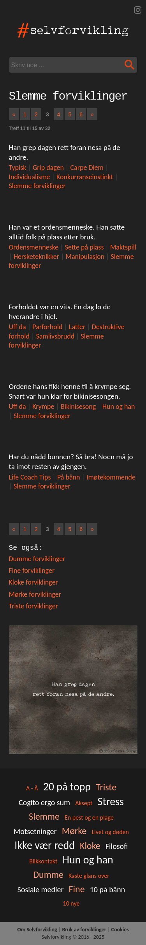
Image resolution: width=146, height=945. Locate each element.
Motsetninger (35, 831)
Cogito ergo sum (44, 802)
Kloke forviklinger (33, 582)
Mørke (74, 830)
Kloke (90, 845)
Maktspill (123, 247)
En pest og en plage (89, 817)
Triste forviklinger (33, 606)
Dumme (48, 874)
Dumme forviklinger (37, 559)
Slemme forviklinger (37, 186)
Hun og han (118, 406)
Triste (106, 787)
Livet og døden (110, 832)
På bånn (68, 477)
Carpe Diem (87, 167)
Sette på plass (84, 247)
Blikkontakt (43, 861)
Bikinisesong (78, 406)
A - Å (32, 788)
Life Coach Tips (30, 477)
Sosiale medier (41, 889)
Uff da (17, 327)
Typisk (17, 167)
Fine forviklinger (32, 570)
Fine (77, 889)
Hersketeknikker (36, 256)
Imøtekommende (110, 477)
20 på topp (67, 786)
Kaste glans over (89, 875)
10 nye (71, 903)
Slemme (44, 816)
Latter (77, 327)
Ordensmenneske (34, 247)
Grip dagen (48, 167)
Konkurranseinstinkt (85, 177)
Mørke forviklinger (35, 594)
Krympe (43, 406)
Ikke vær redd (44, 845)
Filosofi (117, 846)
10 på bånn (107, 889)
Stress (111, 801)
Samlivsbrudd (55, 336)
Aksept (83, 803)
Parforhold (47, 327)
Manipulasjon (85, 256)
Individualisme (29, 177)
